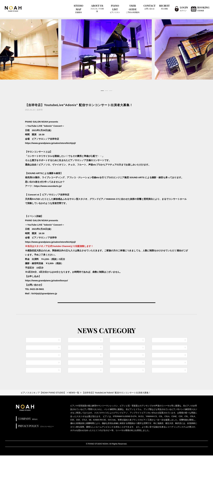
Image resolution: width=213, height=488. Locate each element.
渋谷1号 (74, 368)
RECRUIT (164, 7)
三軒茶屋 (158, 401)
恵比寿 (157, 368)
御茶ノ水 (32, 368)
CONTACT (149, 7)
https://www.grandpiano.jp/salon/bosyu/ (46, 280)
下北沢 (31, 390)
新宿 (114, 357)
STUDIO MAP (78, 9)
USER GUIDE (133, 9)
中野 (156, 357)
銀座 (156, 390)
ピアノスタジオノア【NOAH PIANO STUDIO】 (43, 425)
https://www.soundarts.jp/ (48, 186)
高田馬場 (32, 401)
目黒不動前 (118, 368)
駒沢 (72, 390)
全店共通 (32, 357)
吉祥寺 (115, 379)
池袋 (30, 379)
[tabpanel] (106, 49)
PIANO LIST (115, 9)
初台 (114, 401)
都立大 (73, 379)
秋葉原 (115, 390)
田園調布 (158, 379)
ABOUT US (97, 8)
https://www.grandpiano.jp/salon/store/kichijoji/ (50, 143)
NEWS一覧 (74, 425)
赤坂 (72, 401)
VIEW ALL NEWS (106, 310)
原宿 (72, 357)
